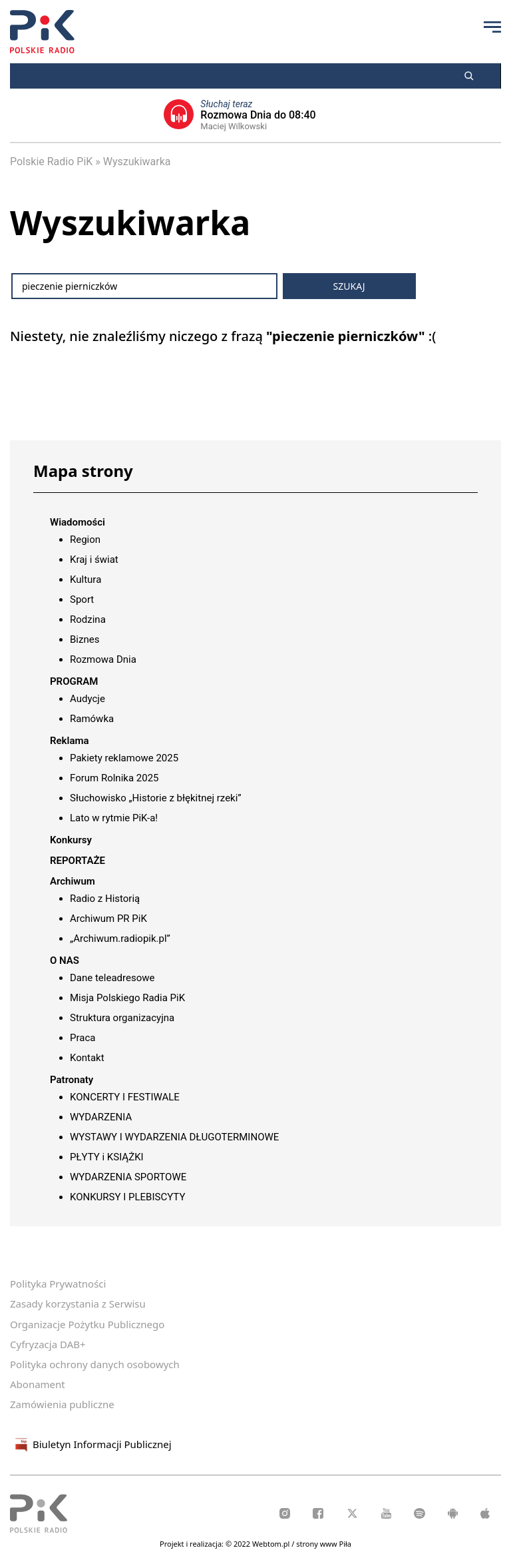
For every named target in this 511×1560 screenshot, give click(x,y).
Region (85, 540)
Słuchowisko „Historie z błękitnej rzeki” (156, 798)
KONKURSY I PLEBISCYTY (127, 1197)
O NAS (64, 961)
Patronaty (71, 1080)
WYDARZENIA (101, 1117)
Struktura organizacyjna (122, 1018)
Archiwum (72, 881)
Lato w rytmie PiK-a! (114, 818)
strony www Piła (323, 1544)
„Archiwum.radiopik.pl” (120, 939)
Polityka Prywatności (58, 1283)
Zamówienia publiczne (62, 1404)
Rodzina (88, 619)
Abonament (37, 1384)
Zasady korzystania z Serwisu (78, 1303)
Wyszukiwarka (137, 161)
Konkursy (71, 840)
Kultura (85, 579)
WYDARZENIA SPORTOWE (128, 1177)
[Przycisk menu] (492, 26)
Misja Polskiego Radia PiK (127, 998)
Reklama (69, 741)
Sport (82, 599)
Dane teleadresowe (112, 978)
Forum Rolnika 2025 (114, 778)
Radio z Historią (105, 899)
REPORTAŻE (77, 861)
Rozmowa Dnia (103, 659)
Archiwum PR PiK (108, 919)
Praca (82, 1038)
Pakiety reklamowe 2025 (124, 758)
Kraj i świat (94, 560)
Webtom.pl (271, 1544)
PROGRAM (74, 681)
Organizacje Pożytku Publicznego (87, 1324)
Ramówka (92, 719)
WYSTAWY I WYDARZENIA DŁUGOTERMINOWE (174, 1137)
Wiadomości (77, 522)
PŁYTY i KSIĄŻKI (107, 1157)
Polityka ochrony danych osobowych (95, 1364)
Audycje (87, 699)
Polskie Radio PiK (51, 161)
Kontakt (87, 1058)
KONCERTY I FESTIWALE (125, 1097)
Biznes (84, 639)
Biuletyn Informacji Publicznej (91, 1444)
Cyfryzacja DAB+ (48, 1344)
